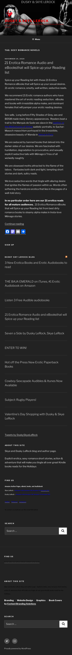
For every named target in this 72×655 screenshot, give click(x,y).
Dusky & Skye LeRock (27, 21)
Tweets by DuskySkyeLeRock (21, 434)
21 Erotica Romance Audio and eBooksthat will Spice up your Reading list (34, 67)
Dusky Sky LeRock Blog (20, 257)
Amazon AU (45, 490)
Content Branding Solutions (21, 604)
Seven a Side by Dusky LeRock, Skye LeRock (34, 333)
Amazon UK (28, 490)
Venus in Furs (45, 134)
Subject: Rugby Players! (20, 399)
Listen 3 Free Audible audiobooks (27, 300)
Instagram (22, 502)
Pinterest (14, 502)
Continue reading (14, 223)
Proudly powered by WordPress (17, 648)
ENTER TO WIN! (16, 348)
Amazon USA (20, 494)
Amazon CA (36, 490)
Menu (36, 39)
